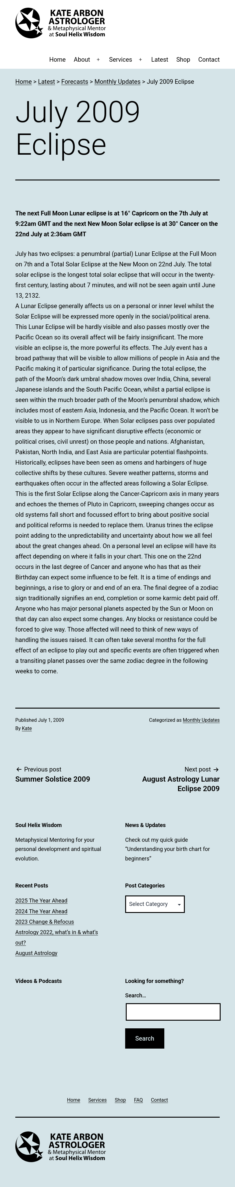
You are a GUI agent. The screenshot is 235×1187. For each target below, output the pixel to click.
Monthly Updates (201, 720)
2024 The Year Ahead (41, 911)
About (82, 59)
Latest (159, 59)
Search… (135, 995)
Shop (183, 59)
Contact (209, 59)
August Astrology (36, 953)
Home (57, 59)
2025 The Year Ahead (41, 900)
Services (120, 59)
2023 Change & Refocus (44, 921)
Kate (27, 728)
